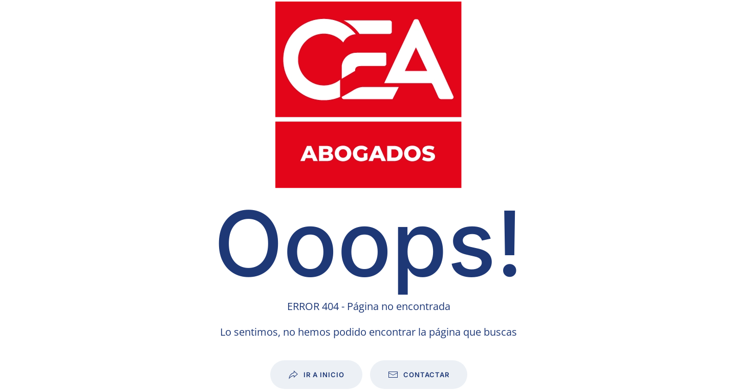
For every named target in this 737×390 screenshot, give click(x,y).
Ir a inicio (316, 375)
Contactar (418, 375)
